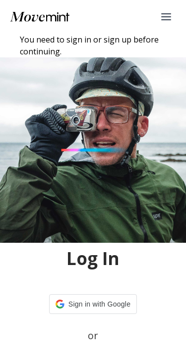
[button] (93, 304)
